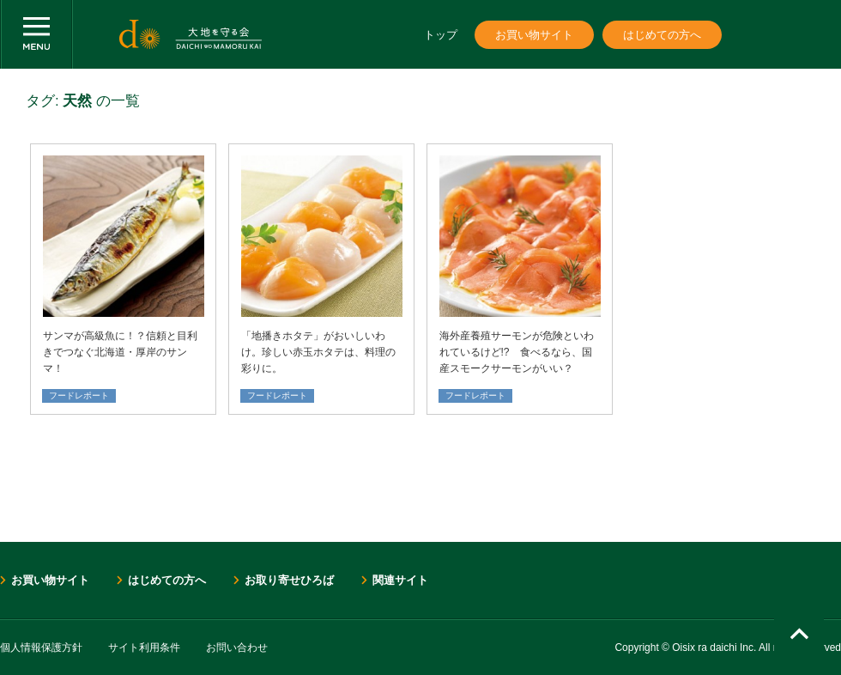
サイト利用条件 (144, 648)
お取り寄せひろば (289, 580)
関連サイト (400, 580)
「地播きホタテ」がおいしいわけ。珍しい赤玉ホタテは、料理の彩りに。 (318, 352)
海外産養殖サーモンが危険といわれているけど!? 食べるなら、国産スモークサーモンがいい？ (516, 352)
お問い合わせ (237, 648)
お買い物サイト (534, 34)
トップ (440, 34)
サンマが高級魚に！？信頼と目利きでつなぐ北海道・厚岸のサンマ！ (120, 352)
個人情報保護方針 (41, 648)
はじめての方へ (662, 34)
